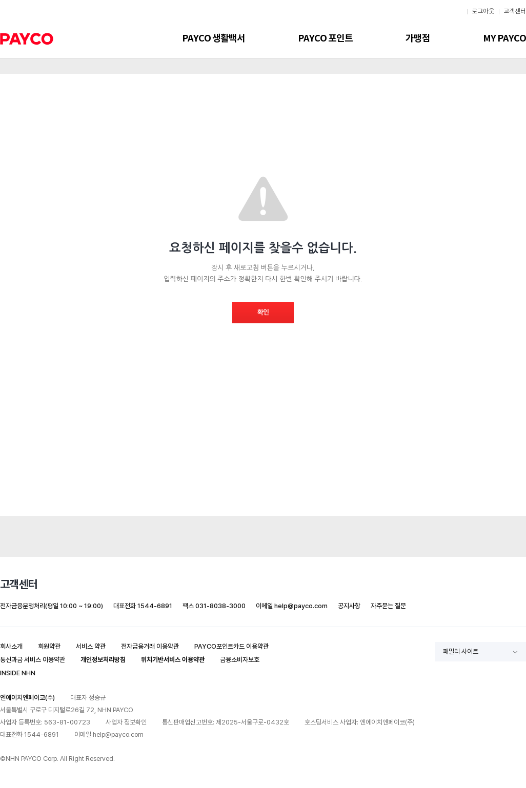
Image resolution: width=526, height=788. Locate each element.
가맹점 (418, 38)
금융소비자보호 (239, 659)
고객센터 (514, 11)
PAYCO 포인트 (325, 38)
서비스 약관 (91, 646)
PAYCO (26, 39)
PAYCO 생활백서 (213, 38)
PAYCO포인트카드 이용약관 (231, 646)
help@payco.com (301, 606)
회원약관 (49, 646)
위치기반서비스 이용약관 (173, 659)
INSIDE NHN (17, 673)
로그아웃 (483, 11)
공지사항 (349, 606)
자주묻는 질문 (388, 606)
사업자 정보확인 (126, 722)
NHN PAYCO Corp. (32, 758)
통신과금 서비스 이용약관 (32, 659)
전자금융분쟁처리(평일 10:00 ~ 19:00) (51, 606)
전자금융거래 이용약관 (150, 646)
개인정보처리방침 (103, 659)
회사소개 (11, 646)
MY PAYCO (504, 38)
